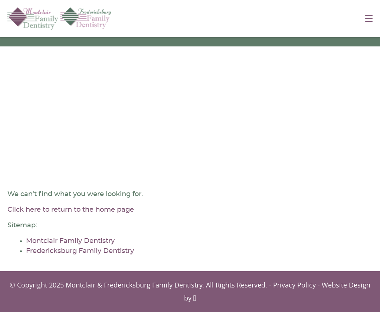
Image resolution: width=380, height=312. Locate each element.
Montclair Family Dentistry (70, 241)
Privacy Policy (294, 284)
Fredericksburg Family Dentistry (80, 251)
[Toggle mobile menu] (369, 18)
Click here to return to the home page (70, 210)
